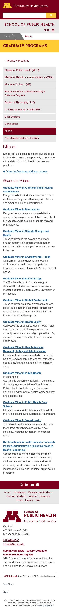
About (7, 492)
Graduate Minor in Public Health (22, 373)
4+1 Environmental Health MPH (23, 110)
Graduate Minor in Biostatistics (21, 209)
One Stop (8, 584)
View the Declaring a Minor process (26, 171)
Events (29, 500)
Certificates (11, 124)
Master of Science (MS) (18, 84)
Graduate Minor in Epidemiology (22, 278)
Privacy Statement (45, 605)
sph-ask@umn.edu (13, 544)
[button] (47, 30)
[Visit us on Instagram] (21, 485)
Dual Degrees (12, 117)
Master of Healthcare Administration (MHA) (29, 77)
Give (37, 500)
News (19, 500)
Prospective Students (40, 492)
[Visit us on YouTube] (32, 485)
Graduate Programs (18, 36)
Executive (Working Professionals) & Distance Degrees (25, 94)
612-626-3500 (11, 540)
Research (45, 496)
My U (7, 591)
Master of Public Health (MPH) (22, 70)
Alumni (33, 496)
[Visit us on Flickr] (37, 485)
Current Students (17, 496)
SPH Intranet (10, 576)
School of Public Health (29, 25)
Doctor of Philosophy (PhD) (20, 102)
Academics (20, 492)
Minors (28, 36)
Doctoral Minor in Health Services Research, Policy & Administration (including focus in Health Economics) (29, 446)
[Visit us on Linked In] (26, 485)
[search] (25, 15)
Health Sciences (47, 576)
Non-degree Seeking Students (22, 138)
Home (7, 36)
